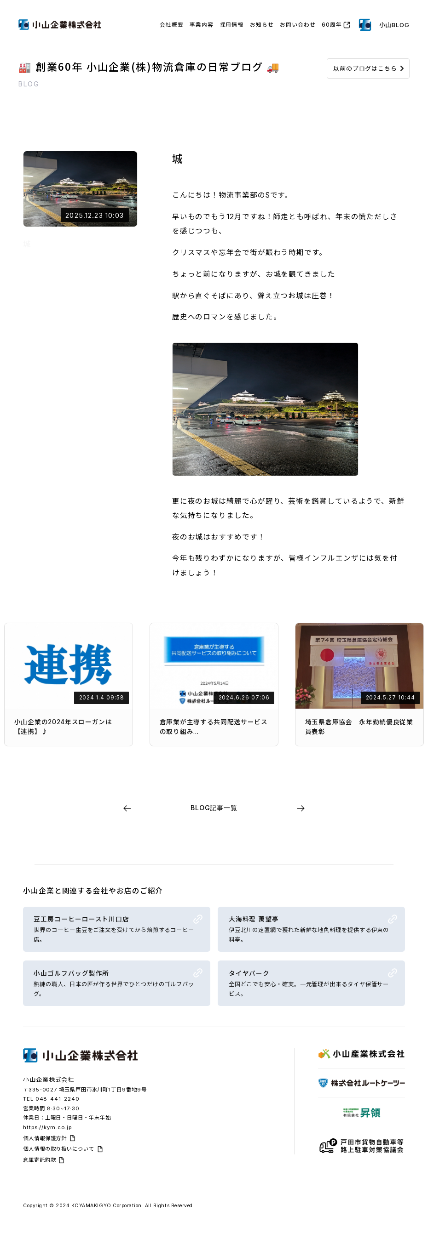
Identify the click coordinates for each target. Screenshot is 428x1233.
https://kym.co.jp (47, 1127)
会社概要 (172, 25)
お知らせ (262, 25)
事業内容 (202, 25)
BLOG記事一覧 (214, 808)
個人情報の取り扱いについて (58, 1149)
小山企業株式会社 (48, 1079)
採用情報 (232, 25)
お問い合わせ (297, 25)
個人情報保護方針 (45, 1138)
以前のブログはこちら (365, 68)
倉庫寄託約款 (39, 1160)
